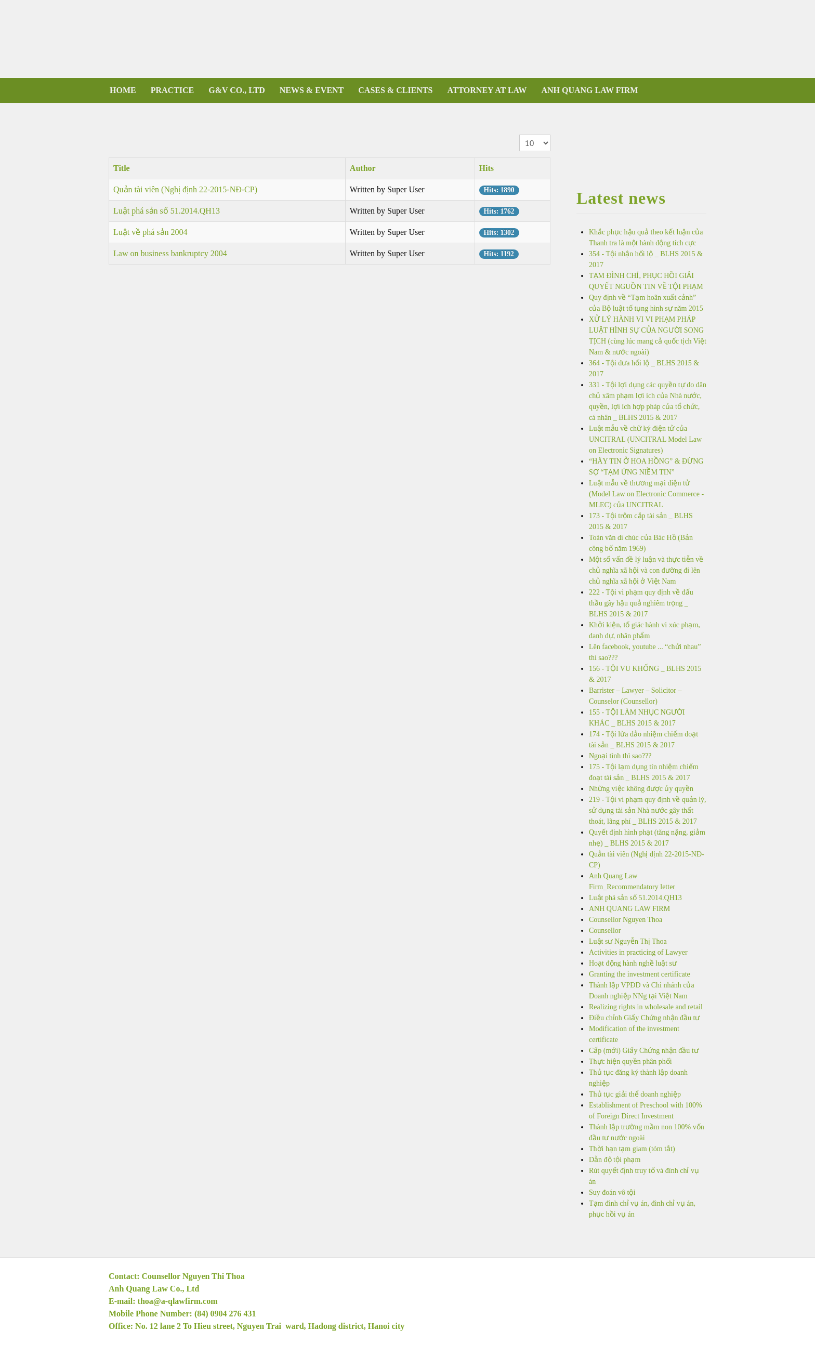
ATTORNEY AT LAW (487, 90)
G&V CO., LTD (236, 90)
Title (121, 168)
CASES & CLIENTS (395, 90)
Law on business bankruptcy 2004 (170, 253)
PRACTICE (172, 90)
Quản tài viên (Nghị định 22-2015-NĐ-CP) (185, 189)
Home (123, 90)
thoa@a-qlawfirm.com (178, 1301)
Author (363, 168)
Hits (486, 168)
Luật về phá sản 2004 (150, 232)
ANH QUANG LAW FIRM (589, 90)
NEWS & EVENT (312, 90)
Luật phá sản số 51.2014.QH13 (166, 210)
